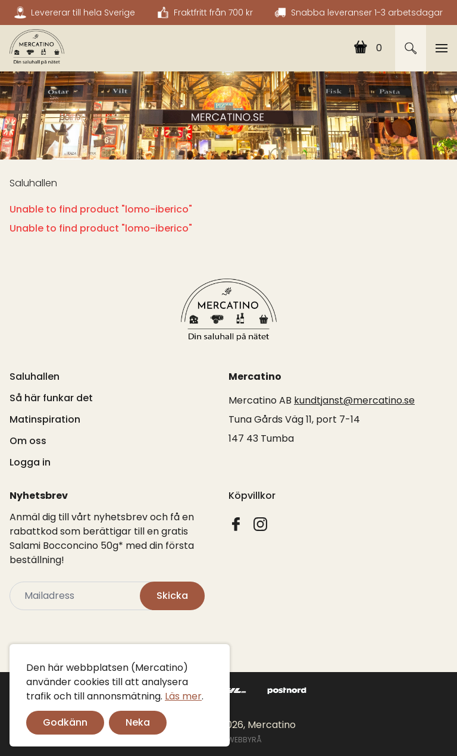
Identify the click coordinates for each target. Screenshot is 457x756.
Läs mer (183, 696)
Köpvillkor (252, 495)
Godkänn (65, 722)
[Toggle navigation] (441, 48)
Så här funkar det (51, 398)
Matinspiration (45, 419)
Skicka (172, 595)
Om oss (28, 441)
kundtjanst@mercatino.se (354, 400)
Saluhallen (33, 183)
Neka (138, 722)
